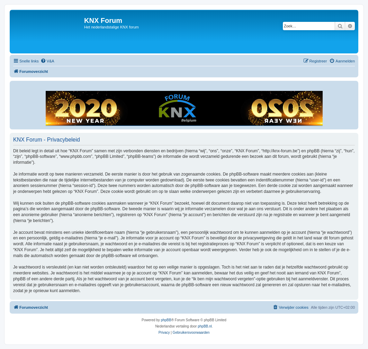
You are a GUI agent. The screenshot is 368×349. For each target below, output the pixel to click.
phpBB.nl (205, 326)
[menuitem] (47, 61)
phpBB (166, 320)
